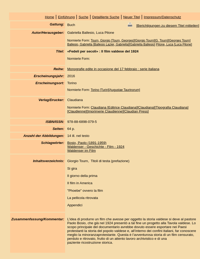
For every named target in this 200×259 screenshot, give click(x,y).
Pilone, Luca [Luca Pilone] (174, 44)
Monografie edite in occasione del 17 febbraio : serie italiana (113, 69)
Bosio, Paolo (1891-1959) (86, 143)
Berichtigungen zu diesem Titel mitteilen (167, 26)
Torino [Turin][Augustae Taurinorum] (115, 90)
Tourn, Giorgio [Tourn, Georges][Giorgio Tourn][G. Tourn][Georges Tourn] (141, 40)
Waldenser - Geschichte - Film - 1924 (95, 147)
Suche (83, 17)
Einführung (66, 17)
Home (49, 17)
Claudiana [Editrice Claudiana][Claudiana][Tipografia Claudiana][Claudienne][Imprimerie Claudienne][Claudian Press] (127, 109)
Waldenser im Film (81, 150)
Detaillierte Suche (105, 17)
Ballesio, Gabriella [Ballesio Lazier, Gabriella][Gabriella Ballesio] (111, 44)
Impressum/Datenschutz (162, 17)
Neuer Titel (131, 17)
